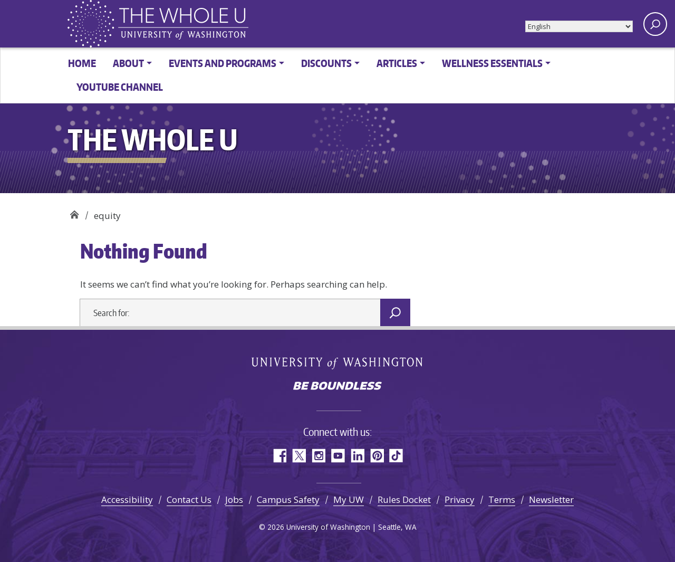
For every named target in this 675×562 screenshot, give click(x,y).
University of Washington (337, 363)
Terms (501, 499)
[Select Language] (579, 26)
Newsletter (551, 499)
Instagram (318, 456)
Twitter (299, 456)
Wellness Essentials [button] (492, 63)
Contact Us (189, 499)
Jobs (234, 499)
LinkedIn (357, 456)
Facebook (279, 456)
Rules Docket (404, 499)
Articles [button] (397, 63)
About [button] (128, 63)
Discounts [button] (326, 63)
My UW (348, 499)
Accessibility (127, 499)
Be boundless (337, 386)
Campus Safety (288, 499)
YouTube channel (119, 86)
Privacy (460, 499)
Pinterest (377, 456)
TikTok (396, 456)
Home (82, 63)
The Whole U (74, 212)
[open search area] (655, 24)
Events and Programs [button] (222, 63)
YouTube (338, 456)
